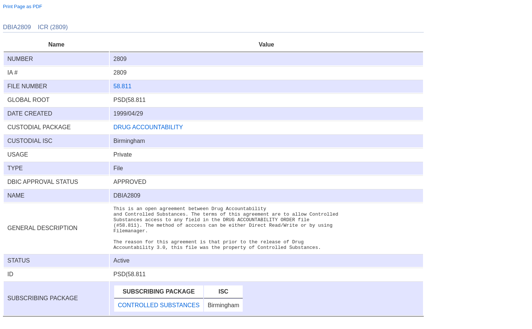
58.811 (122, 86)
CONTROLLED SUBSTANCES (159, 314)
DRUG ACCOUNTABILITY (148, 127)
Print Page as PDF (22, 6)
